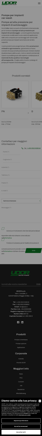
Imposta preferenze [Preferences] (21, 420)
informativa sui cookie (25, 415)
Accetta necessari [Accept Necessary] (21, 426)
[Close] (40, 401)
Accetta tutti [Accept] (21, 432)
